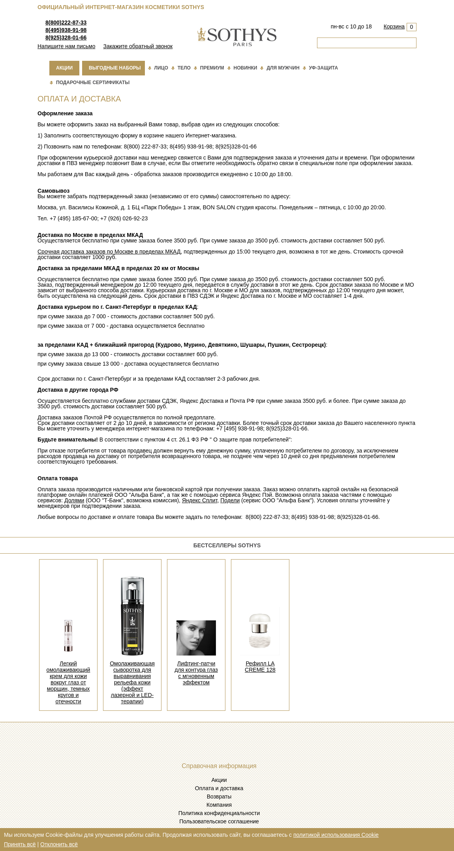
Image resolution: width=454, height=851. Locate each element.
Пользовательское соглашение (219, 821)
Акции (64, 68)
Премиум (212, 68)
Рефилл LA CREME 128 (260, 666)
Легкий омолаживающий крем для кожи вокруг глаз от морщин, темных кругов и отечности (68, 682)
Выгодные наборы (115, 68)
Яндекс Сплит (200, 500)
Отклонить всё (59, 844)
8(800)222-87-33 (65, 22)
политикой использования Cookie (336, 835)
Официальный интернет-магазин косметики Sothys (121, 7)
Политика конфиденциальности (219, 813)
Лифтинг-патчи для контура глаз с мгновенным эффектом (196, 673)
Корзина (394, 26)
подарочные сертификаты (92, 82)
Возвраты (219, 796)
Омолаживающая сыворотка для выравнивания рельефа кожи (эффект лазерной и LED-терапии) (132, 682)
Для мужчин (282, 68)
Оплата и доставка (219, 788)
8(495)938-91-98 (65, 30)
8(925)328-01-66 (65, 37)
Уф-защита (323, 68)
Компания (219, 805)
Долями (74, 500)
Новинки (245, 68)
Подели (230, 500)
